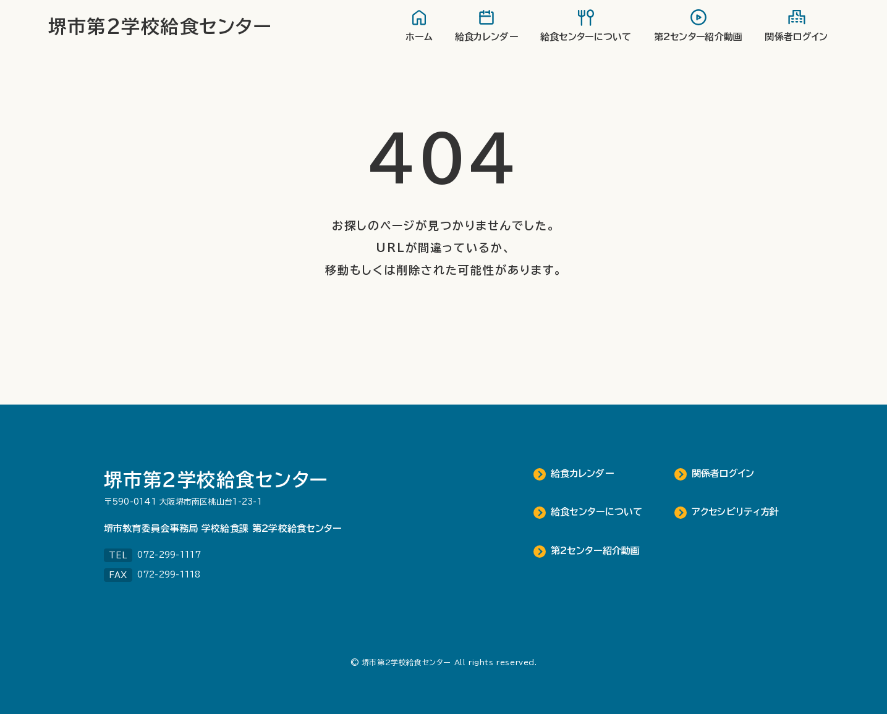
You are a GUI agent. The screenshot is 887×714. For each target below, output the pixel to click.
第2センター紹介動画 (595, 550)
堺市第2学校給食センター (160, 26)
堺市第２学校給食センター (216, 480)
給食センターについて (597, 511)
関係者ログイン (723, 473)
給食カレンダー (582, 473)
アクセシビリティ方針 (735, 511)
